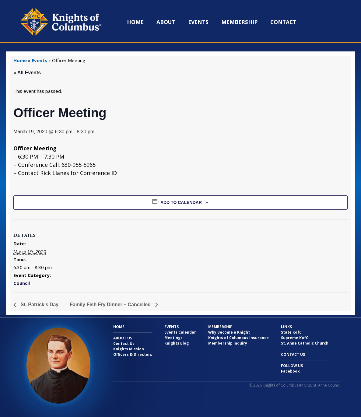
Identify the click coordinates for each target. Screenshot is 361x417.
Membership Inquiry (227, 343)
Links (286, 326)
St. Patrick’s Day (38, 304)
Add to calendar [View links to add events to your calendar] (181, 202)
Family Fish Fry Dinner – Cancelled (111, 304)
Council (21, 283)
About (165, 22)
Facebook (290, 371)
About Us (122, 338)
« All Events (27, 72)
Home (135, 22)
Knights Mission (128, 349)
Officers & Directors (132, 354)
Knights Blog (176, 343)
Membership (239, 22)
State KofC (291, 332)
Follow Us (292, 365)
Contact (283, 22)
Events (198, 22)
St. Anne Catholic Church (304, 343)
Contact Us (124, 343)
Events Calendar (180, 332)
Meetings (173, 337)
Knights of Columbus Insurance (238, 337)
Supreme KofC (294, 337)
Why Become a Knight (229, 332)
